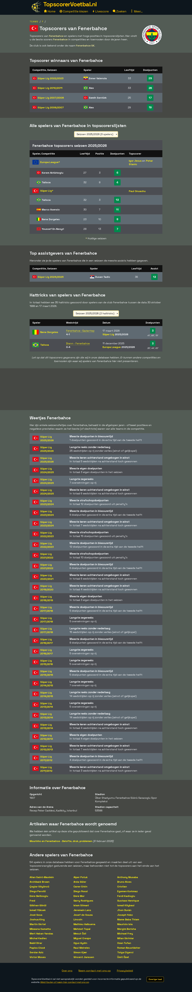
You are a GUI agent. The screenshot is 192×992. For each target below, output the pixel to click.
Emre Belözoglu (39, 896)
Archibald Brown (39, 881)
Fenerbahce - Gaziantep (80, 330)
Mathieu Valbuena (84, 924)
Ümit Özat (123, 957)
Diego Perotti (38, 891)
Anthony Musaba (127, 877)
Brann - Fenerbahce (78, 343)
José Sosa (36, 914)
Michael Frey (125, 933)
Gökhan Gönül (38, 905)
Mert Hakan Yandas (41, 933)
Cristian (122, 886)
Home (49, 11)
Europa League (119, 347)
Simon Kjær (80, 952)
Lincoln (78, 919)
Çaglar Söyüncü (39, 886)
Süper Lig (50, 78)
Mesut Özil (80, 933)
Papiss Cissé (37, 947)
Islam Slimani (81, 905)
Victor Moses (38, 957)
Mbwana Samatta (40, 929)
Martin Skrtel (38, 924)
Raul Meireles (82, 947)
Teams (34, 21)
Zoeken (119, 11)
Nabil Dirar (36, 943)
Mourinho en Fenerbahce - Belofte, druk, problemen (61, 841)
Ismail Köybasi (125, 905)
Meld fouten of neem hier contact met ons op (64, 982)
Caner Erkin (80, 886)
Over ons (67, 970)
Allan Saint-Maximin (42, 877)
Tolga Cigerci (125, 952)
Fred (32, 900)
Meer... (136, 11)
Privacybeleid (125, 970)
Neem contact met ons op (94, 970)
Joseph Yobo (125, 914)
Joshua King (37, 919)
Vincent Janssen (84, 957)
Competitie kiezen (74, 11)
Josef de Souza (83, 914)
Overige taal (155, 979)
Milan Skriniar (125, 938)
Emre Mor (79, 896)
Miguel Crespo (82, 938)
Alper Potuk (81, 877)
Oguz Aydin (80, 943)
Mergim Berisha (126, 929)
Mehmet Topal (82, 929)
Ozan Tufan (124, 943)
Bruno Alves (124, 881)
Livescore (100, 11)
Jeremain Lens (82, 910)
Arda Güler (80, 881)
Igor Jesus (135, 160)
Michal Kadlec (38, 938)
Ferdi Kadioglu (126, 896)
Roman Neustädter (128, 947)
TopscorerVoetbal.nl (70, 4)
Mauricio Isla (125, 924)
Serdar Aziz (36, 952)
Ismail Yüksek (38, 910)
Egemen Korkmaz (127, 891)
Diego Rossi (81, 891)
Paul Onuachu (137, 191)
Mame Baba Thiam (128, 919)
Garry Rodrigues (83, 900)
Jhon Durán (124, 910)
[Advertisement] (96, 389)
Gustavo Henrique (128, 900)
